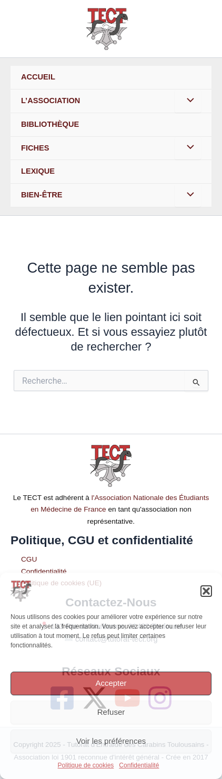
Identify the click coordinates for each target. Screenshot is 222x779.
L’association (50, 100)
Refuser (111, 711)
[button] (206, 591)
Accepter (110, 682)
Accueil (38, 77)
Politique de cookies (86, 765)
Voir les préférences (111, 740)
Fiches (35, 148)
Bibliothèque (50, 124)
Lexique (38, 171)
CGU (29, 559)
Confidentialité (139, 765)
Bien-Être (42, 195)
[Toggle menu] (188, 101)
